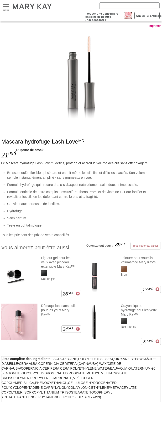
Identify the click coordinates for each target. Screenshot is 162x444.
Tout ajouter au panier (145, 245)
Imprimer (155, 26)
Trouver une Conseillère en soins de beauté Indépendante (101, 16)
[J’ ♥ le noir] (81, 78)
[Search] (129, 5)
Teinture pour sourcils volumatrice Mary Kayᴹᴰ (139, 260)
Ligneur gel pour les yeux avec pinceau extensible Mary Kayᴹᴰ (58, 262)
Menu (6, 6)
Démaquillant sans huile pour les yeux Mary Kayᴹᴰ (59, 310)
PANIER (147, 15)
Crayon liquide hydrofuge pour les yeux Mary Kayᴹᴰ (139, 310)
